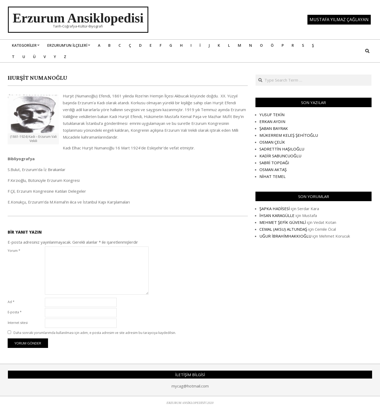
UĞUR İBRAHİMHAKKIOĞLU (285, 236)
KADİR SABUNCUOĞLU (280, 155)
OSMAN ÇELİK (272, 142)
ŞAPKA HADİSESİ (274, 208)
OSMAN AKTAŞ (273, 169)
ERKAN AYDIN (272, 121)
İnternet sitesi (18, 322)
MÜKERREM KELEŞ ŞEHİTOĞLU (288, 135)
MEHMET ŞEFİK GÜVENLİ (282, 222)
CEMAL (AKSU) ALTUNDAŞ (283, 229)
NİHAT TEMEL (272, 176)
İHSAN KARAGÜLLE (276, 215)
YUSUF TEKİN (271, 114)
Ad (11, 302)
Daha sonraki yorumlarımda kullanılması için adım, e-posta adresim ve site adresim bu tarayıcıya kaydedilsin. (94, 332)
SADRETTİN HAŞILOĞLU (281, 149)
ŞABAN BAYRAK (273, 128)
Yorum (14, 250)
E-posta (15, 312)
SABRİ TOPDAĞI (274, 162)
